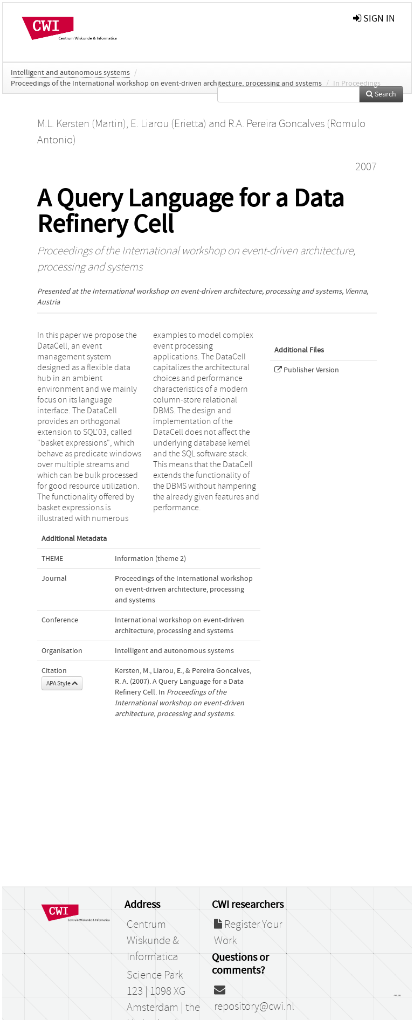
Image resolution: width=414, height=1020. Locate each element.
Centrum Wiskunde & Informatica (153, 940)
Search (381, 94)
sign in (374, 18)
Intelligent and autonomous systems (70, 72)
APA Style (62, 683)
